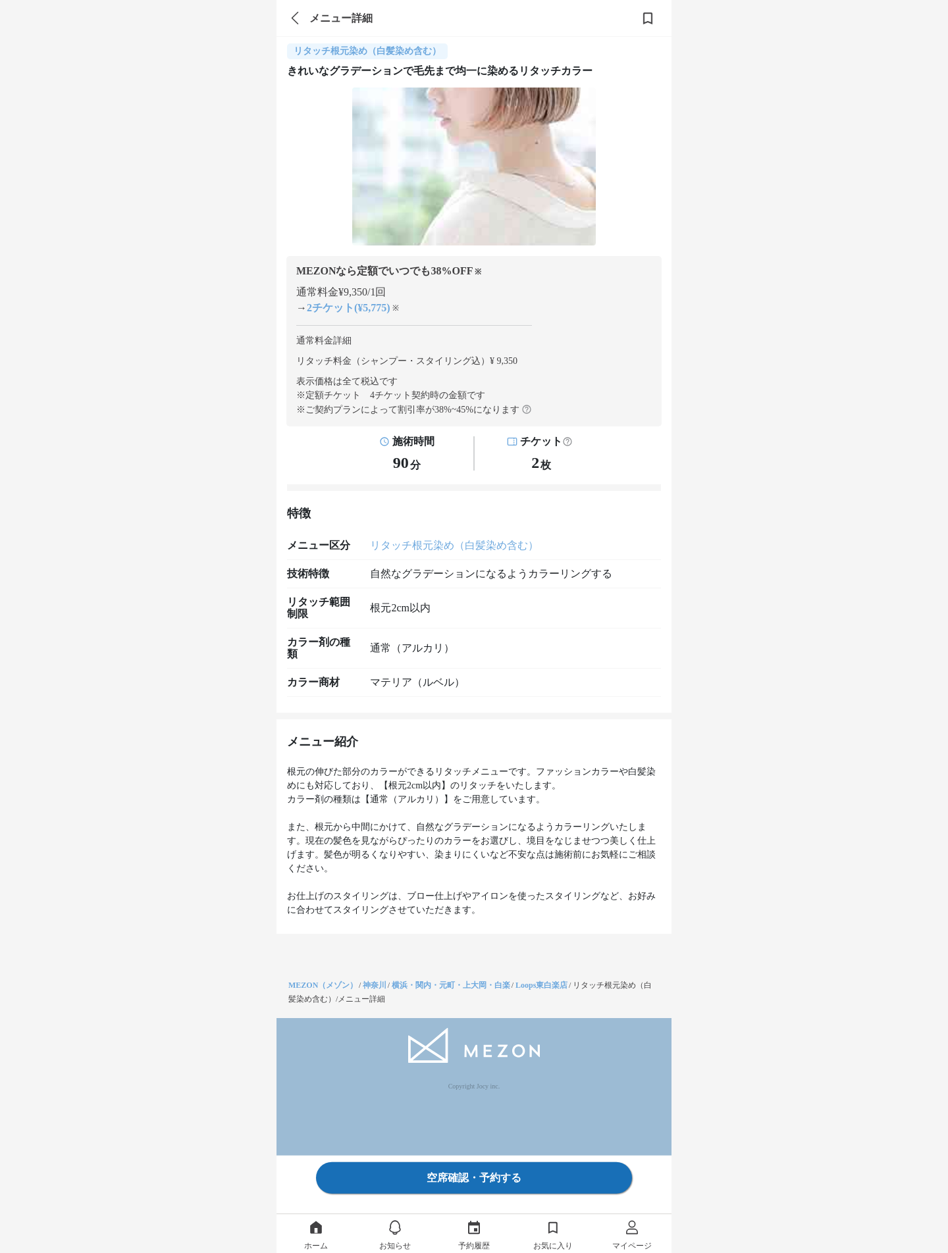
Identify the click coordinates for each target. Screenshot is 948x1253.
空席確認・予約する (474, 1177)
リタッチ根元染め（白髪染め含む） (454, 545)
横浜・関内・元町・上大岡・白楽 (451, 985)
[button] (567, 441)
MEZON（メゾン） (322, 985)
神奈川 (374, 985)
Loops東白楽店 (541, 985)
